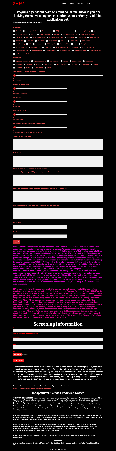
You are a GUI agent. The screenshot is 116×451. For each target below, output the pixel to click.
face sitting (41, 40)
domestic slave (90, 61)
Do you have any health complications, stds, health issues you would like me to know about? (40, 188)
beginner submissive (40, 61)
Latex (75, 44)
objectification (94, 37)
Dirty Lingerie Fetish (87, 34)
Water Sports (51, 44)
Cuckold (95, 64)
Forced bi (18, 31)
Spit (30, 44)
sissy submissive (54, 61)
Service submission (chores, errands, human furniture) (29, 123)
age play (96, 31)
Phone (14, 344)
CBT (27, 37)
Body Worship (86, 40)
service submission (21, 34)
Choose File (18, 354)
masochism (70, 37)
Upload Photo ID (16, 351)
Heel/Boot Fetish (65, 44)
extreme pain (82, 37)
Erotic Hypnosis (37, 50)
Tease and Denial (51, 50)
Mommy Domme (36, 47)
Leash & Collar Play (21, 47)
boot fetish (30, 40)
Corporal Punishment (19, 110)
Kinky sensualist (62, 64)
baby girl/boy (85, 64)
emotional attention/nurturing (25, 54)
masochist (74, 64)
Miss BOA (18, 4)
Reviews (88, 3)
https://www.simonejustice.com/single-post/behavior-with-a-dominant (34, 386)
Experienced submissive (23, 61)
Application (80, 3)
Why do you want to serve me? (22, 136)
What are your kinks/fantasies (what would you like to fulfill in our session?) (36, 205)
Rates (72, 3)
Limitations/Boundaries (20, 153)
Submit (17, 242)
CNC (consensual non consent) (64, 31)
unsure (49, 67)
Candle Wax (19, 40)
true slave (29, 64)
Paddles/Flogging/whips (56, 37)
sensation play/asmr (39, 37)
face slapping (39, 44)
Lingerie (56, 34)
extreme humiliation (22, 50)
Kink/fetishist (48, 64)
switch (28, 67)
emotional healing (65, 50)
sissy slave (19, 64)
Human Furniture (45, 34)
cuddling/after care (95, 50)
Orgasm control (46, 31)
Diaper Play (48, 47)
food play (63, 40)
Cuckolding (19, 37)
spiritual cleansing (80, 50)
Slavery (33, 34)
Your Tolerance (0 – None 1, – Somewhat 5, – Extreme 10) (29, 71)
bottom (65, 61)
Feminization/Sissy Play (70, 34)
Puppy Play (84, 44)
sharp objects (53, 40)
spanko (38, 64)
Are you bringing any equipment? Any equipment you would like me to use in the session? (39, 172)
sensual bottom (76, 61)
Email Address (16, 337)
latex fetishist (38, 67)
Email (15, 232)
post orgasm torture (32, 31)
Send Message (18, 359)
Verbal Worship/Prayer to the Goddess (67, 47)
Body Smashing (20, 44)
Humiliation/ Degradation (21, 84)
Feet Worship (74, 40)
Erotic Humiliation (88, 47)
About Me (66, 3)
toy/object (19, 67)
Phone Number (17, 222)
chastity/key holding (83, 31)
